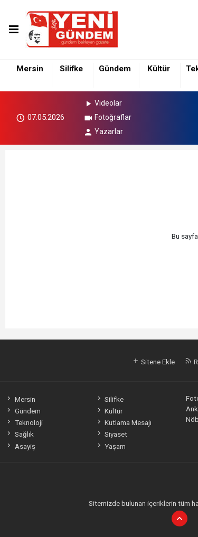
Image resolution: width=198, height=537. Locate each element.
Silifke (71, 68)
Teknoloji (23, 422)
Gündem (115, 68)
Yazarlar (103, 131)
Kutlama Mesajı (124, 422)
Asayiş (20, 446)
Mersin (29, 68)
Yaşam (111, 446)
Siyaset (111, 434)
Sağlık (19, 434)
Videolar (102, 103)
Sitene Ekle (153, 361)
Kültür (158, 68)
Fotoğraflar (107, 117)
